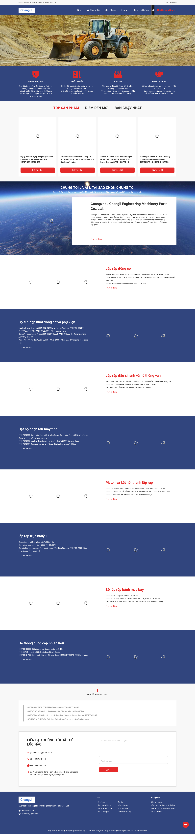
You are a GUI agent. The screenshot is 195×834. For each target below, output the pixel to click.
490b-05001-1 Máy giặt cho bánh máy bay (122, 596)
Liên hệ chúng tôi (103, 812)
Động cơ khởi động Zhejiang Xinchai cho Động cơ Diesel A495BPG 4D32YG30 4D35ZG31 (37, 159)
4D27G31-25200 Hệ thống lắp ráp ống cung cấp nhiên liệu (41, 649)
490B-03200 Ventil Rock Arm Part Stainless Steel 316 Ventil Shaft (131, 384)
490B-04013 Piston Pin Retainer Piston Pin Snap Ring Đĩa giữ (129, 494)
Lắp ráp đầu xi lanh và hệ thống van (133, 376)
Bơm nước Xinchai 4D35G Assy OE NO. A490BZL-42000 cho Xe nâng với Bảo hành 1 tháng (77, 159)
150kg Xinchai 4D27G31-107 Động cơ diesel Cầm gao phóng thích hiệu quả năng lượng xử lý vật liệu (140, 278)
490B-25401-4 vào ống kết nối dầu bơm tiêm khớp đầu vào (41, 652)
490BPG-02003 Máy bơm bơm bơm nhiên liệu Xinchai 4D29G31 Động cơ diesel (49, 441)
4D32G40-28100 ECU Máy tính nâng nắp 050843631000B (53, 707)
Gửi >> (109, 770)
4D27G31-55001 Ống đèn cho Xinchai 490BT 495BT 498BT (128, 387)
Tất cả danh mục (156, 812)
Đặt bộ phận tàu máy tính (38, 429)
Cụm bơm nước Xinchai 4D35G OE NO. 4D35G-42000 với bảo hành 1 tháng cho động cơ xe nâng (53, 341)
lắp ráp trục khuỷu (33, 536)
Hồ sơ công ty (102, 802)
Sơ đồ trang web (123, 808)
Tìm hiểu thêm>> (97, 239)
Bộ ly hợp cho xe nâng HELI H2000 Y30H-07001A (37, 545)
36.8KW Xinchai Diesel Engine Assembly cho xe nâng (126, 283)
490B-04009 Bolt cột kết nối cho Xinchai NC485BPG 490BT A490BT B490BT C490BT (138, 491)
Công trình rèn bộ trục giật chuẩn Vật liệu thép (36, 542)
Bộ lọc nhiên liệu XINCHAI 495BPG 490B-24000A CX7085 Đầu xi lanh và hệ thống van (138, 381)
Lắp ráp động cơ (118, 268)
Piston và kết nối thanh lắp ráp (129, 483)
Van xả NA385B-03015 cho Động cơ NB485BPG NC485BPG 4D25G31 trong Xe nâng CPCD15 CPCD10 (116, 159)
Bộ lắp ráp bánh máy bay (125, 590)
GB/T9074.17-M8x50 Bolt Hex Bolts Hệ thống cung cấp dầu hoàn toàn (58, 719)
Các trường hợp (123, 805)
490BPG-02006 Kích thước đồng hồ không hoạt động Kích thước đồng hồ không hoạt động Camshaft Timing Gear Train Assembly (53, 436)
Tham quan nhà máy (104, 805)
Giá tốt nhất (37, 170)
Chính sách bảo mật (124, 812)
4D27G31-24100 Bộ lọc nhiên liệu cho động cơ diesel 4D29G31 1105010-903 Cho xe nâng (53, 655)
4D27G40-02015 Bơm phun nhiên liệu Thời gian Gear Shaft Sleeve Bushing (134, 602)
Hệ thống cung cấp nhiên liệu (41, 643)
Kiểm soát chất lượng (105, 808)
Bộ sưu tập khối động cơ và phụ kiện (47, 322)
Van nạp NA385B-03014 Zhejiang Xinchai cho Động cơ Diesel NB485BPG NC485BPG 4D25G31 (155, 159)
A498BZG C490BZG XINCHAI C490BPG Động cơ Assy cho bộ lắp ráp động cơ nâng (137, 274)
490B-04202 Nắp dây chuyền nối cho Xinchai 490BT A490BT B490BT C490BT (135, 488)
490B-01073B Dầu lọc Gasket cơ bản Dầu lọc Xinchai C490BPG (55, 711)
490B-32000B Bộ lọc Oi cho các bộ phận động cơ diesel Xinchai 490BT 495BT (62, 715)
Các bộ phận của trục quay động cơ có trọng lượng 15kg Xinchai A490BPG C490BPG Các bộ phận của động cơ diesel (53, 549)
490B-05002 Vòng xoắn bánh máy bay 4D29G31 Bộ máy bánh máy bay (133, 599)
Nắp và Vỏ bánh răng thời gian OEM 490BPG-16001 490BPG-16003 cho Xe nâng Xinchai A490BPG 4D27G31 (52, 335)
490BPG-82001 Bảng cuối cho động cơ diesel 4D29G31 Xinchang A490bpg (47, 444)
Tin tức (120, 802)
